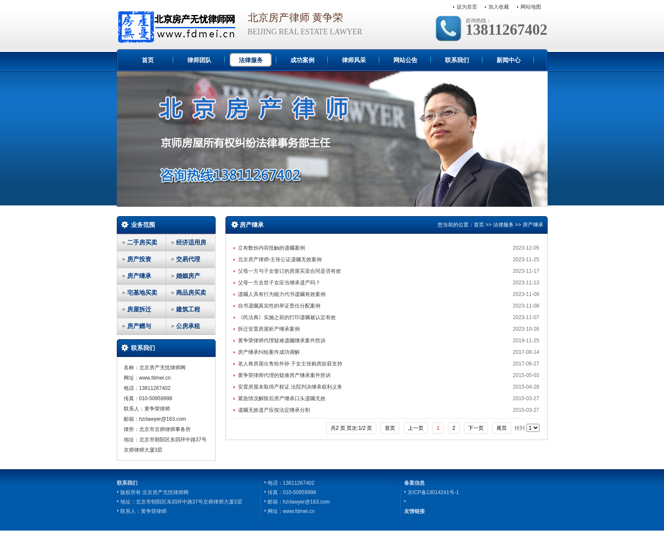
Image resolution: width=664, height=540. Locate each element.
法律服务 (251, 60)
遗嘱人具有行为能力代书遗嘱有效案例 (282, 294)
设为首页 (467, 7)
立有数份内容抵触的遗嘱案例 (271, 248)
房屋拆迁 (139, 309)
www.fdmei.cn (299, 511)
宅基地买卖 (142, 292)
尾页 (501, 428)
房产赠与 (139, 326)
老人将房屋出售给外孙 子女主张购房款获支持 (290, 364)
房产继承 (139, 275)
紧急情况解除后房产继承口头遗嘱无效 (282, 398)
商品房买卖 (191, 292)
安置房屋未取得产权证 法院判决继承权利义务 (290, 387)
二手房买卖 (142, 242)
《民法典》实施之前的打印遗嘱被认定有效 (287, 317)
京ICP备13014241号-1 (433, 492)
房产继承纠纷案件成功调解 (269, 352)
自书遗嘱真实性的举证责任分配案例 (279, 306)
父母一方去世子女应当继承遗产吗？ (279, 283)
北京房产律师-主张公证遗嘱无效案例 (280, 259)
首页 (148, 60)
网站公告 (405, 60)
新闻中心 (508, 60)
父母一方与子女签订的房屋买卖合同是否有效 (289, 271)
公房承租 (188, 326)
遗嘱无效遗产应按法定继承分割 (274, 410)
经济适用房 (191, 242)
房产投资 (139, 259)
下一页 (476, 428)
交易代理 (188, 259)
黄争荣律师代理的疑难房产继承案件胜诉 (284, 375)
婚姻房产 (188, 275)
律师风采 (354, 60)
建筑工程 (188, 309)
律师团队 (199, 60)
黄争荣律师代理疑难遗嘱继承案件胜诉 (282, 341)
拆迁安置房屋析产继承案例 (269, 329)
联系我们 (457, 60)
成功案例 (302, 60)
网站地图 (531, 7)
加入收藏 (498, 7)
